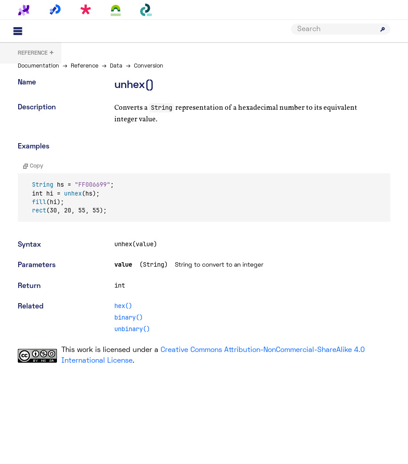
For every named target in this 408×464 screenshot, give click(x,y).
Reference (84, 66)
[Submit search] (382, 29)
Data (116, 66)
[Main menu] (18, 31)
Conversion (148, 66)
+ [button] (36, 53)
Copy (33, 166)
